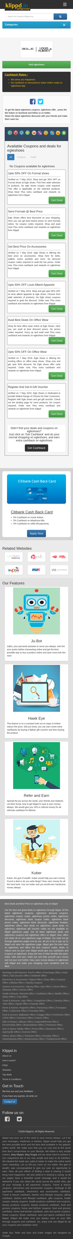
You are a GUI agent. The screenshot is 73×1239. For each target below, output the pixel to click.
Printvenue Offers (54, 1025)
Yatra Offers (8, 1004)
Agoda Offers (22, 1004)
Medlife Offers (61, 993)
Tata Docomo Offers (19, 975)
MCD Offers (9, 1018)
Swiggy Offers (44, 1014)
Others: (6, 1036)
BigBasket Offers (27, 1014)
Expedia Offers (37, 1004)
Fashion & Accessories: (13, 986)
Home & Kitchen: (10, 1007)
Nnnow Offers (26, 989)
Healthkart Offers (44, 993)
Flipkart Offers (35, 979)
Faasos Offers (42, 1018)
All (11, 157)
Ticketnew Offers (32, 1036)
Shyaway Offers (10, 989)
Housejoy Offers (50, 1036)
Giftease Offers (25, 1021)
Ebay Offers (50, 979)
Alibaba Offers (17, 982)
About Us (6, 1056)
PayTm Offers (34, 972)
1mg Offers (22, 996)
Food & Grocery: (10, 1014)
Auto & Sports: (9, 1029)
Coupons (21, 157)
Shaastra (6, 1070)
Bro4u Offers (16, 1036)
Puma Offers (38, 1029)
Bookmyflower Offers (34, 1025)
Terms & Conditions (11, 1079)
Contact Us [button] (9, 1102)
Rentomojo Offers (45, 1007)
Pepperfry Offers (27, 1007)
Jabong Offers (32, 986)
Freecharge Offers (52, 972)
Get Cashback (36, 448)
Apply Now (36, 533)
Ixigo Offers (26, 1000)
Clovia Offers (59, 986)
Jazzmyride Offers (11, 1032)
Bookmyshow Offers (34, 1039)
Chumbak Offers (37, 1011)
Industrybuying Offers (12, 1039)
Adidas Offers (23, 1029)
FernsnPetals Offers (12, 1025)
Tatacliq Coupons (33, 982)
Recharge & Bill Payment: (14, 972)
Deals (33, 157)
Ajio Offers (46, 986)
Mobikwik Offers (39, 975)
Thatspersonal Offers (56, 1039)
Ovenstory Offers (25, 1018)
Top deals (7, 1074)
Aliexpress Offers (54, 1029)
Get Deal (56, 200)
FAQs (5, 1065)
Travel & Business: (11, 1000)
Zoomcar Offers (29, 1032)
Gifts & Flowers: (10, 1021)
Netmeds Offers (27, 993)
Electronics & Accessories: (15, 979)
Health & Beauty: (10, 993)
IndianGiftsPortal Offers (46, 1021)
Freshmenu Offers (61, 1014)
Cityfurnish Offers (18, 1011)
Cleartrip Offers (61, 1000)
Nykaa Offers (8, 996)
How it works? (9, 1060)
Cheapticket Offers (43, 1000)
